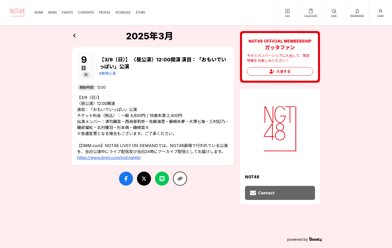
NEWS (52, 12)
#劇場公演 (107, 73)
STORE (140, 12)
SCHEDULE (123, 12)
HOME (38, 12)
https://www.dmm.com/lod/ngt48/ (109, 157)
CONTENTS (86, 12)
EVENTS (67, 12)
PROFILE (104, 12)
